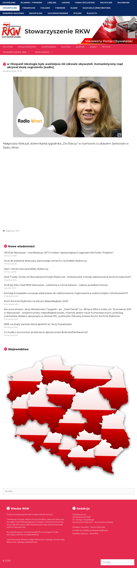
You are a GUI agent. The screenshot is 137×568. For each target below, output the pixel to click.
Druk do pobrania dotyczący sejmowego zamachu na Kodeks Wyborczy (45, 260)
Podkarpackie (28, 8)
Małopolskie (106, 3)
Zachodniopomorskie (58, 13)
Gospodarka (48, 47)
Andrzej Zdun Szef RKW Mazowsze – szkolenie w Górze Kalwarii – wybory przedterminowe (56, 285)
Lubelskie (51, 3)
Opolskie (77, 13)
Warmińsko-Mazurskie (13, 13)
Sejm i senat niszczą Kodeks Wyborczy (26, 269)
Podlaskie (45, 8)
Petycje (106, 47)
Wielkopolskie (35, 13)
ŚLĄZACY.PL (92, 13)
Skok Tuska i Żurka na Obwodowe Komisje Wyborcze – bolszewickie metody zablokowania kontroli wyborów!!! (67, 277)
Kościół (80, 47)
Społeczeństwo (27, 47)
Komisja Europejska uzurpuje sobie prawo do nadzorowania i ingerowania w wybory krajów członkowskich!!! (66, 293)
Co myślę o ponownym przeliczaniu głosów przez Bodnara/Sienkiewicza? (46, 332)
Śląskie (74, 8)
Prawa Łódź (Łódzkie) (85, 3)
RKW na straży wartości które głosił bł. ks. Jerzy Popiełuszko (38, 324)
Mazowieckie (123, 3)
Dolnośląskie (9, 3)
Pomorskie (60, 8)
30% (18, 231)
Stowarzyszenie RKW (57, 31)
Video (93, 47)
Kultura (66, 47)
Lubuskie (66, 3)
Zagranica (10, 231)
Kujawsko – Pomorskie (31, 3)
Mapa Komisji (45, 52)
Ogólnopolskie (10, 8)
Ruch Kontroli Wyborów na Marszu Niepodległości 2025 (36, 301)
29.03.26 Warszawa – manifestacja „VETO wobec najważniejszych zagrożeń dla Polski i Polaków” (59, 252)
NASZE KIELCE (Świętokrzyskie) (97, 8)
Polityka (8, 47)
